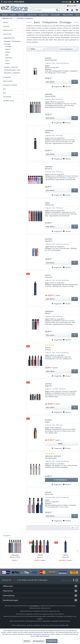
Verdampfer (7, 77)
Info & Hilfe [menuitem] (72, 6)
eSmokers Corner (8, 101)
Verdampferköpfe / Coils (12, 70)
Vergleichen (57, 86)
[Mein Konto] (72, 10)
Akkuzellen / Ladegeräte (12, 73)
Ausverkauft (7, 97)
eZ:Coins (66, 2)
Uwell (7, 55)
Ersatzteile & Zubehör (10, 85)
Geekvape (8, 46)
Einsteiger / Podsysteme (12, 41)
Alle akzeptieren (38, 641)
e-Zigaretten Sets (8, 38)
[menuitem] (66, 2)
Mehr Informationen (42, 636)
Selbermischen (8, 30)
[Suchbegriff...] (46, 10)
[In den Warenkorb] (61, 480)
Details (67, 443)
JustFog (7, 52)
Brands (5, 22)
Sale (4, 89)
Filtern (32, 49)
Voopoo (7, 63)
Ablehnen (27, 641)
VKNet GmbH (64, 625)
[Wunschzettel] (67, 10)
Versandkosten (35, 606)
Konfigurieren (51, 641)
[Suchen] (57, 10)
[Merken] (67, 86)
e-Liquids (6, 26)
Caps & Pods (7, 34)
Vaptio (7, 60)
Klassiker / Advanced (11, 67)
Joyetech (7, 49)
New (4, 93)
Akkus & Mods (7, 81)
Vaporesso (8, 58)
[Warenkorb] (77, 10)
